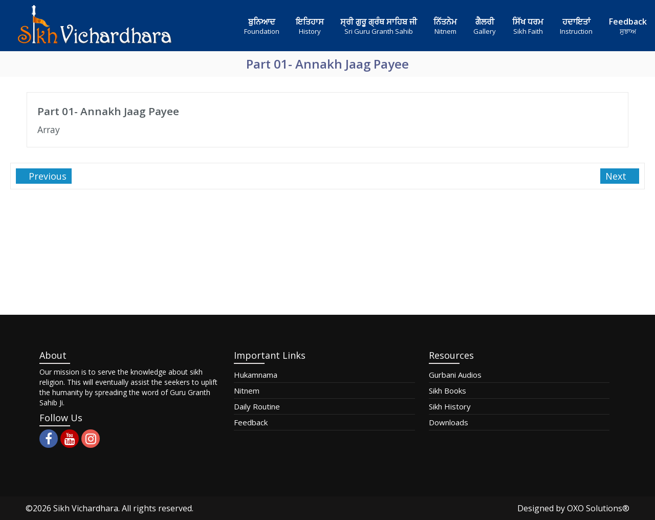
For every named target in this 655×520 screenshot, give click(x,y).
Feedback (251, 422)
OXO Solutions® (598, 508)
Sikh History (450, 406)
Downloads (448, 422)
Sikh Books (447, 390)
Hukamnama (255, 375)
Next (617, 176)
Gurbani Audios (455, 375)
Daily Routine (257, 406)
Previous (46, 176)
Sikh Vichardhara (85, 508)
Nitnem (246, 390)
